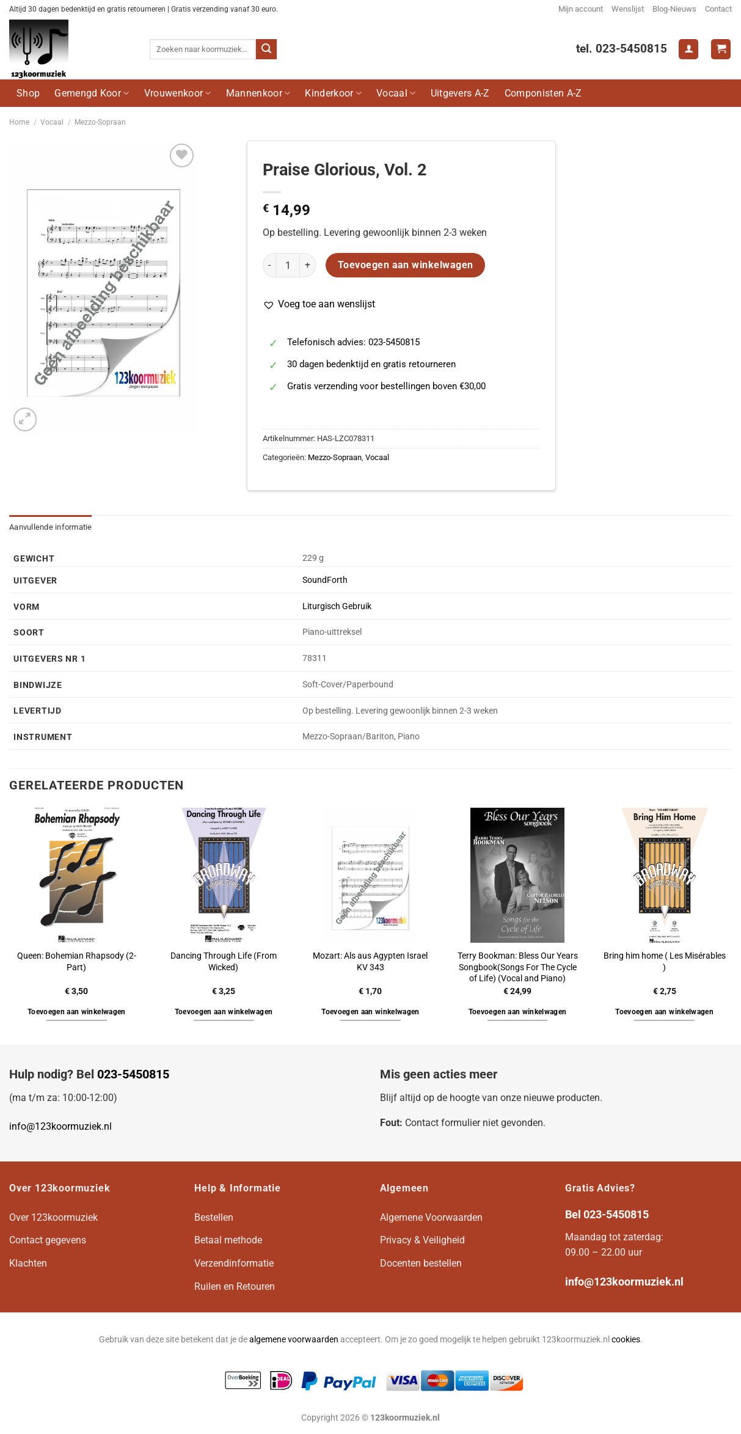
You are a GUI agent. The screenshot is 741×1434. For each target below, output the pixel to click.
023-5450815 (133, 1074)
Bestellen (213, 1217)
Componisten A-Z (543, 93)
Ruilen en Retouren (234, 1286)
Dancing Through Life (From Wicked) (223, 962)
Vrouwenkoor (177, 93)
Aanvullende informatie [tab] (50, 527)
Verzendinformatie (234, 1263)
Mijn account (580, 8)
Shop (28, 93)
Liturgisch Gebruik (336, 606)
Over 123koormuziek (53, 1217)
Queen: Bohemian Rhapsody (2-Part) (76, 962)
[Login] (688, 49)
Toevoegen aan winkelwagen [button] (76, 1012)
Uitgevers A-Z (460, 93)
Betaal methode (228, 1240)
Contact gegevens (47, 1240)
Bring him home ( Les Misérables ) (665, 962)
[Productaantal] (288, 265)
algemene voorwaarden (293, 1339)
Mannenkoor (258, 93)
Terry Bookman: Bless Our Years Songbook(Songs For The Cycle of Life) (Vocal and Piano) (518, 967)
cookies (625, 1339)
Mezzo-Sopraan (100, 122)
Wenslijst (627, 8)
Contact (718, 8)
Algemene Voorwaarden (431, 1217)
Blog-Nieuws (674, 8)
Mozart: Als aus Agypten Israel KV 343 (370, 962)
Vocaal (395, 93)
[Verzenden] (266, 49)
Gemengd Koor (91, 93)
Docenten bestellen (421, 1263)
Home (19, 122)
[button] (319, 304)
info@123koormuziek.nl (60, 1126)
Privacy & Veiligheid (422, 1240)
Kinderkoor (333, 93)
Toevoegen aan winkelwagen (405, 265)
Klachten (28, 1263)
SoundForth (325, 580)
